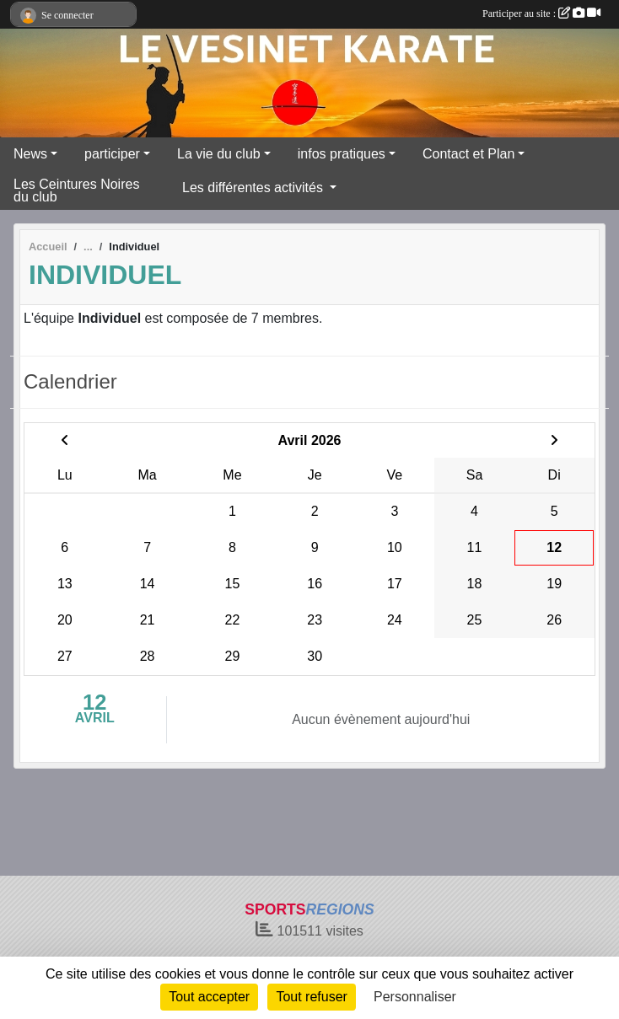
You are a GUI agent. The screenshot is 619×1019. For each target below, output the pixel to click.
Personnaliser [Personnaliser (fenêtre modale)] (415, 997)
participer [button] (112, 154)
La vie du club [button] (219, 154)
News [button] (30, 154)
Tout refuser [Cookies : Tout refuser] (311, 997)
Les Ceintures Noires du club (76, 190)
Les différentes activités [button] (254, 187)
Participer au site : (541, 13)
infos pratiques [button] (341, 154)
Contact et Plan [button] (468, 154)
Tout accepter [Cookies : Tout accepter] (209, 997)
